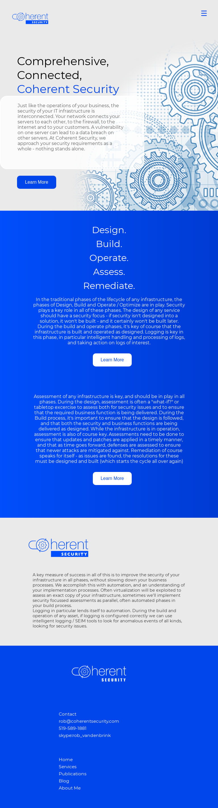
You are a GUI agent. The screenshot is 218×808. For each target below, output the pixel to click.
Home (66, 759)
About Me (70, 788)
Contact (67, 714)
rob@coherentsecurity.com (89, 721)
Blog (64, 781)
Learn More (36, 182)
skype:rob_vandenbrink (85, 735)
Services (68, 766)
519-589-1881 (73, 728)
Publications (73, 773)
